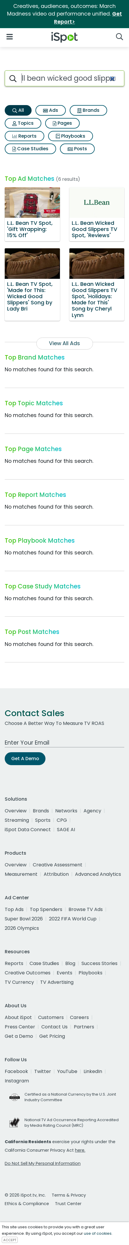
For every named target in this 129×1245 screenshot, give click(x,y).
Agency (92, 810)
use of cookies (98, 1233)
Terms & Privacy (69, 1195)
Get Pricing (52, 1036)
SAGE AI (66, 829)
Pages (62, 123)
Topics (23, 123)
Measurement (21, 874)
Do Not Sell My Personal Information (43, 1163)
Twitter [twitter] (42, 1071)
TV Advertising (57, 982)
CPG (62, 820)
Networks (66, 810)
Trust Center (68, 1204)
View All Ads (64, 343)
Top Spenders (46, 909)
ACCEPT (9, 1240)
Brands (88, 110)
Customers (51, 1017)
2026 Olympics (22, 928)
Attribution (56, 874)
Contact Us (54, 1026)
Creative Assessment (57, 864)
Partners (84, 1026)
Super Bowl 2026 (24, 918)
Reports (24, 136)
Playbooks (70, 136)
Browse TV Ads (85, 909)
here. (80, 1150)
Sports (42, 820)
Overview (16, 810)
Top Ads (14, 909)
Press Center (20, 1026)
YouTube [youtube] (67, 1071)
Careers (79, 1017)
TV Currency (19, 982)
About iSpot (18, 1017)
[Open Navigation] (9, 36)
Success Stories (99, 963)
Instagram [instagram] (17, 1080)
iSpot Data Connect (28, 829)
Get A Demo (25, 758)
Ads (50, 110)
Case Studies (30, 148)
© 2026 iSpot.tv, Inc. (25, 1195)
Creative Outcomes (27, 972)
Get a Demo (19, 1036)
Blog (70, 963)
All (18, 110)
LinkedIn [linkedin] (93, 1071)
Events (64, 972)
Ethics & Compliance (27, 1204)
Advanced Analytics (98, 874)
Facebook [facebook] (16, 1071)
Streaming (17, 820)
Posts (77, 148)
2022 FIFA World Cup (73, 918)
